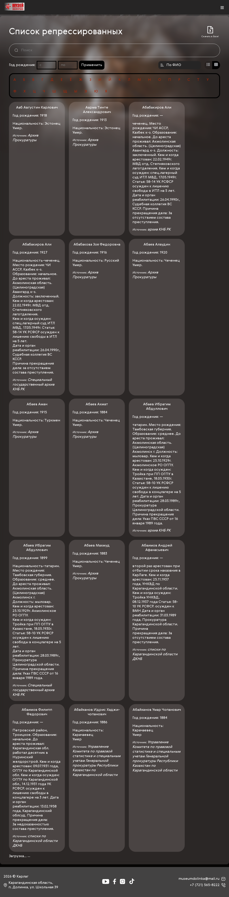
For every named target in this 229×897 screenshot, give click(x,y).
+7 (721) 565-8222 (207, 885)
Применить (91, 65)
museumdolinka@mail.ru (201, 879)
